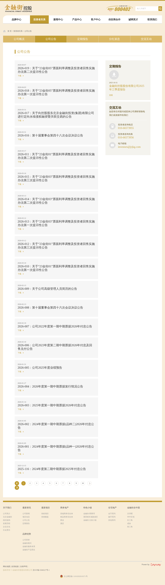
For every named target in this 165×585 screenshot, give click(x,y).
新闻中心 (58, 19)
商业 (62, 520)
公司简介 (6, 514)
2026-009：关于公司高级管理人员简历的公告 (47, 288)
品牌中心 (16, 19)
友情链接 (15, 566)
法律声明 (23, 566)
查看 (111, 95)
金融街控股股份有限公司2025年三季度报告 (126, 87)
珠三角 (130, 527)
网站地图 (6, 566)
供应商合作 (114, 19)
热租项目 (45, 514)
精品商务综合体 (66, 517)
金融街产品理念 (28, 550)
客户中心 (95, 19)
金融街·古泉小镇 (89, 520)
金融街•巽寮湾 (89, 514)
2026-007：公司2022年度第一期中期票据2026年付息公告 (55, 326)
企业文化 (6, 527)
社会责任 (6, 530)
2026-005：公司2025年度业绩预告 (40, 367)
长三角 (130, 520)
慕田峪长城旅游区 (90, 517)
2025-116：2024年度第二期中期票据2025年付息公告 (52, 469)
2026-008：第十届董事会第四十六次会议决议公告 (50, 307)
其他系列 (112, 520)
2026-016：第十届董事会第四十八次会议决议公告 (50, 135)
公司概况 (19, 39)
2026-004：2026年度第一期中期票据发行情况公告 (50, 386)
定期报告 (82, 39)
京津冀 (130, 514)
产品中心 (77, 19)
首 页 (10, 31)
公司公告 (28, 31)
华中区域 (130, 517)
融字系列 (112, 517)
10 (83, 483)
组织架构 (6, 520)
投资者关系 (39, 19)
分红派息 (114, 39)
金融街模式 (27, 543)
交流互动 (146, 39)
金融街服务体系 (28, 546)
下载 (19, 76)
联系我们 (152, 19)
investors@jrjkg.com (129, 146)
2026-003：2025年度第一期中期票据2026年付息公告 (52, 405)
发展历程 (6, 523)
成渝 (129, 523)
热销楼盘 (45, 517)
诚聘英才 (133, 19)
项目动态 (26, 517)
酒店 (62, 523)
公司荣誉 (26, 540)
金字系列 (112, 514)
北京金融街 (7, 517)
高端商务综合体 (66, 514)
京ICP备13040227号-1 (41, 570)
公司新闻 (26, 514)
